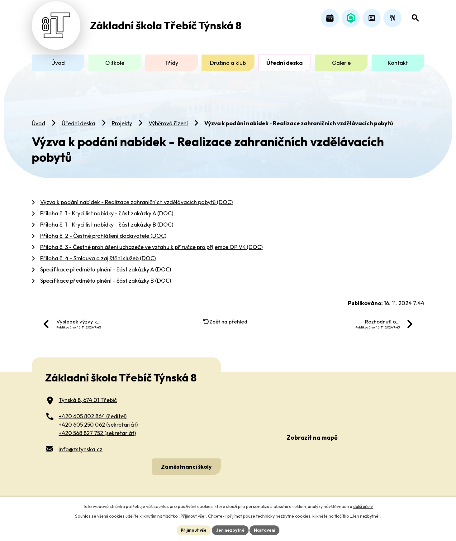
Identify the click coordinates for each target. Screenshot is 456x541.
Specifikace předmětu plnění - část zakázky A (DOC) (105, 265)
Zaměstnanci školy (185, 462)
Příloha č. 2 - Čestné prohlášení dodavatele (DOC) (103, 231)
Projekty (122, 119)
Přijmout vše (192, 530)
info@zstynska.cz (80, 445)
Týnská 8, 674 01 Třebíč (88, 396)
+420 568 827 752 (97, 429)
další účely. (363, 506)
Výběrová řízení (168, 119)
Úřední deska (78, 119)
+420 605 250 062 (98, 420)
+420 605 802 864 (92, 412)
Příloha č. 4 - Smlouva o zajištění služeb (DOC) (98, 254)
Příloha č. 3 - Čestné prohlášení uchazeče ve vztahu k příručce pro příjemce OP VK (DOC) (151, 243)
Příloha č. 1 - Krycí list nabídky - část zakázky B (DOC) (106, 220)
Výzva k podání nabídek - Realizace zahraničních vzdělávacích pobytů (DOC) (136, 198)
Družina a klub (228, 62)
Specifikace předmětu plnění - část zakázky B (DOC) (105, 276)
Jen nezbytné (230, 530)
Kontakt (398, 62)
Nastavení (265, 530)
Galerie (341, 62)
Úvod (38, 119)
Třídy (171, 62)
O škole (114, 62)
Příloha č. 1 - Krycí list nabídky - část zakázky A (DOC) (106, 209)
